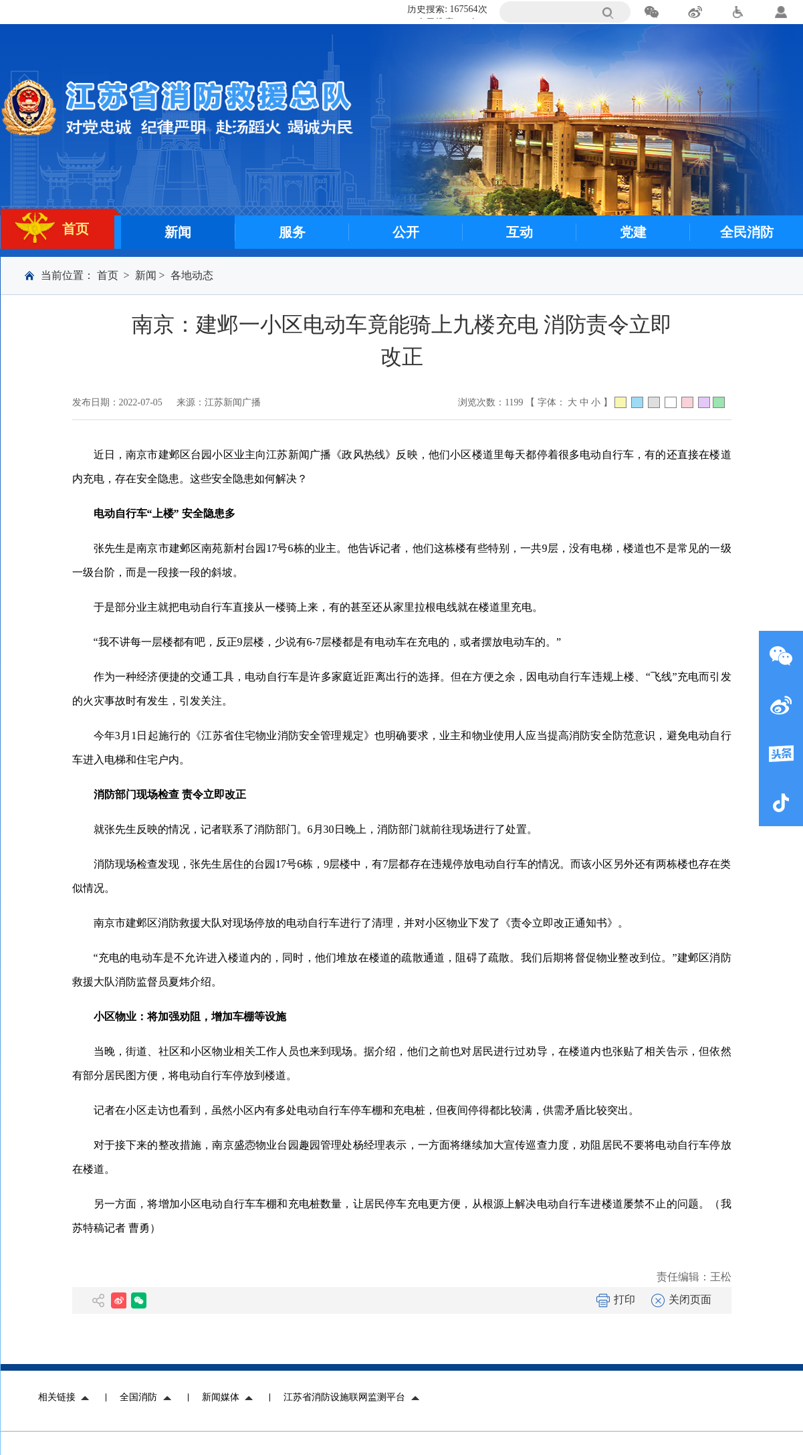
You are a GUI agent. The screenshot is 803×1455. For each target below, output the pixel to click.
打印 (615, 1299)
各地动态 (191, 275)
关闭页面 (681, 1299)
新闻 (145, 275)
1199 (514, 402)
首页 (107, 275)
